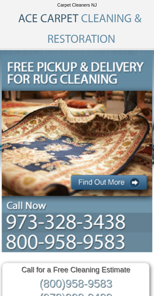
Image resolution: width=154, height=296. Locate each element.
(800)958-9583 (75, 284)
